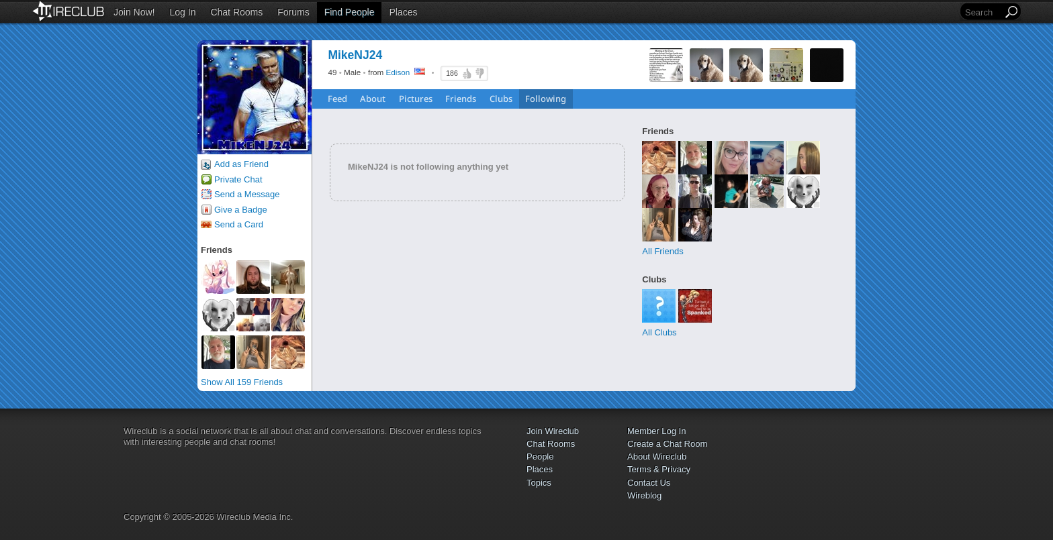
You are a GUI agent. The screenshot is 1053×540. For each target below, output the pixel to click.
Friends (460, 99)
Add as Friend (241, 164)
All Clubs (659, 332)
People (539, 456)
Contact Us (648, 483)
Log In (183, 12)
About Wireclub (656, 456)
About (372, 99)
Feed (337, 99)
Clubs (501, 99)
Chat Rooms (236, 12)
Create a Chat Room (667, 444)
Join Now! (133, 12)
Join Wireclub (552, 431)
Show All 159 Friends (242, 382)
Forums (293, 12)
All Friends (662, 251)
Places (403, 12)
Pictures (415, 99)
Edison (398, 72)
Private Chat (238, 179)
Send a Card (238, 224)
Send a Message (247, 194)
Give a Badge (240, 210)
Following (545, 99)
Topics (538, 483)
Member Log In (656, 431)
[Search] (982, 12)
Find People (349, 12)
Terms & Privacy (658, 469)
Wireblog (644, 495)
